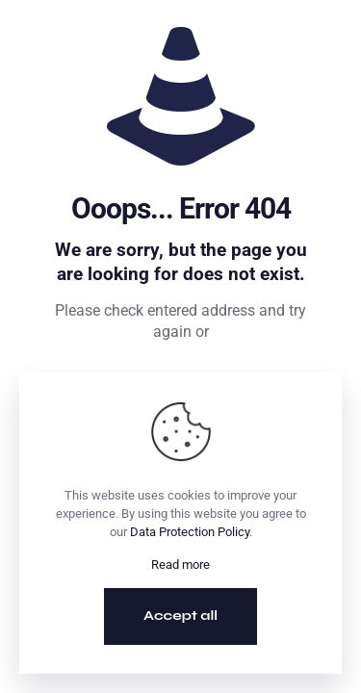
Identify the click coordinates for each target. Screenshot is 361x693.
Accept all (180, 615)
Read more (180, 564)
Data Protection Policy (189, 532)
